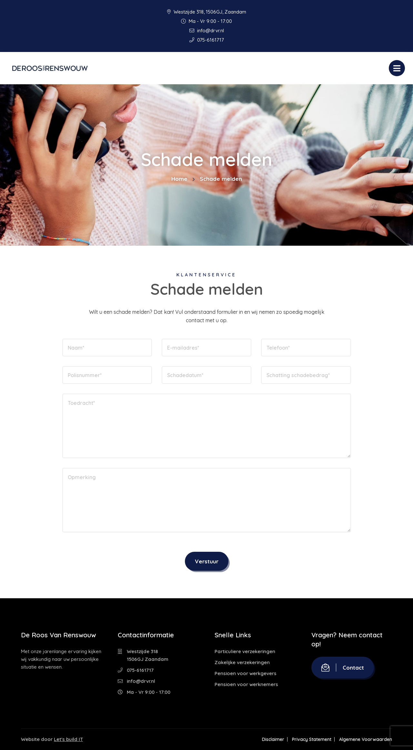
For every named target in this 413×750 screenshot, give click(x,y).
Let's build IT (68, 739)
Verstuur (206, 561)
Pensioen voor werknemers (246, 684)
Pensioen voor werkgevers (246, 673)
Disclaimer (273, 739)
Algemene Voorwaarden (365, 739)
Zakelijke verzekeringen (242, 662)
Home (179, 178)
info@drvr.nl (206, 30)
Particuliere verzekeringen (245, 651)
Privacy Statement (311, 739)
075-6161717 (206, 40)
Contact (342, 667)
